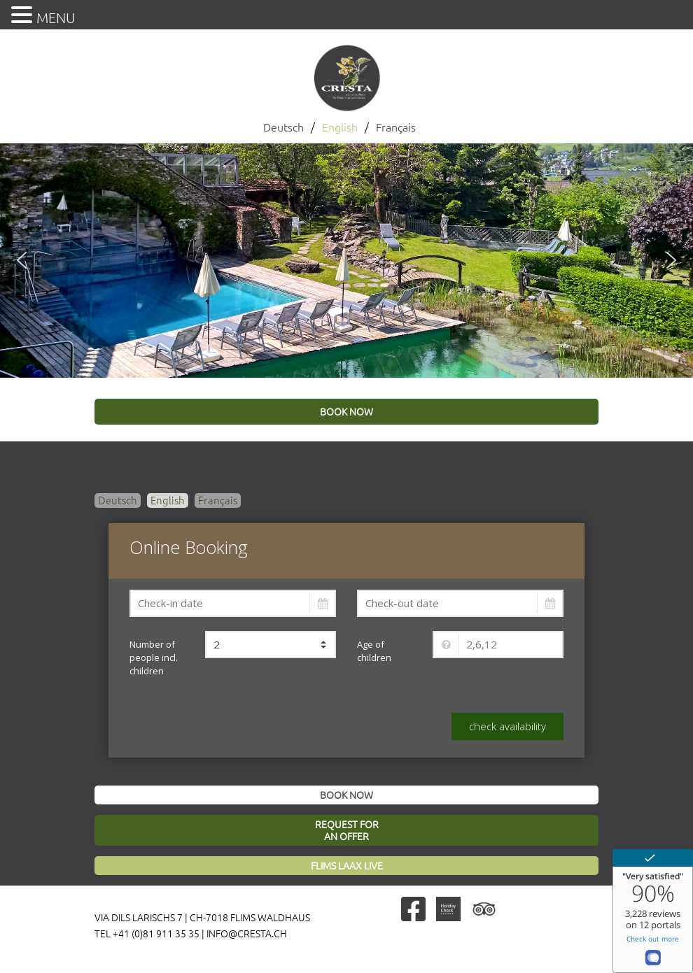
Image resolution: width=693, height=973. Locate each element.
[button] (21, 260)
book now (346, 412)
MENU (56, 18)
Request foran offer (347, 830)
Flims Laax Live (347, 866)
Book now (346, 795)
